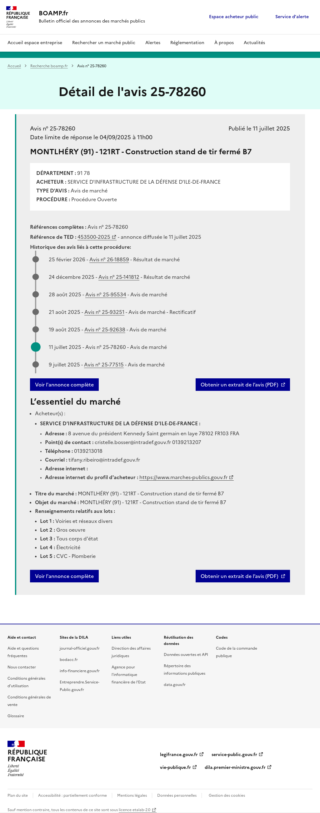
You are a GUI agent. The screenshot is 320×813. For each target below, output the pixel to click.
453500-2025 (94, 237)
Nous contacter (22, 667)
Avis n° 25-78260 (52, 128)
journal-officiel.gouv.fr (80, 648)
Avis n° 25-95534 (105, 294)
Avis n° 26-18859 (109, 259)
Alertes (152, 42)
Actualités (254, 42)
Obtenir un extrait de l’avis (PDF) (239, 384)
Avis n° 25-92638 (104, 329)
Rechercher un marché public (103, 42)
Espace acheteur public (233, 16)
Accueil (14, 66)
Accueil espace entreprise (35, 42)
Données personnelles (177, 795)
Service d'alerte (292, 16)
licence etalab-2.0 (134, 810)
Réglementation (187, 42)
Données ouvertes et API (186, 654)
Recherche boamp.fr (49, 66)
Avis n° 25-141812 (118, 277)
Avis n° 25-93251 (104, 312)
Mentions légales (132, 795)
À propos (224, 42)
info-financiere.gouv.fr (80, 671)
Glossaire (16, 716)
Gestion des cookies (227, 795)
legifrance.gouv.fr (179, 754)
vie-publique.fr (175, 767)
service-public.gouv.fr (234, 754)
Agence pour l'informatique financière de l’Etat (129, 674)
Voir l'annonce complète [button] (64, 576)
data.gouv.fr (175, 685)
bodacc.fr (69, 659)
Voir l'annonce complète (64, 384)
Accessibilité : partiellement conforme (72, 795)
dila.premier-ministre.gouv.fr (235, 767)
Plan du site (18, 795)
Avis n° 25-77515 (104, 364)
